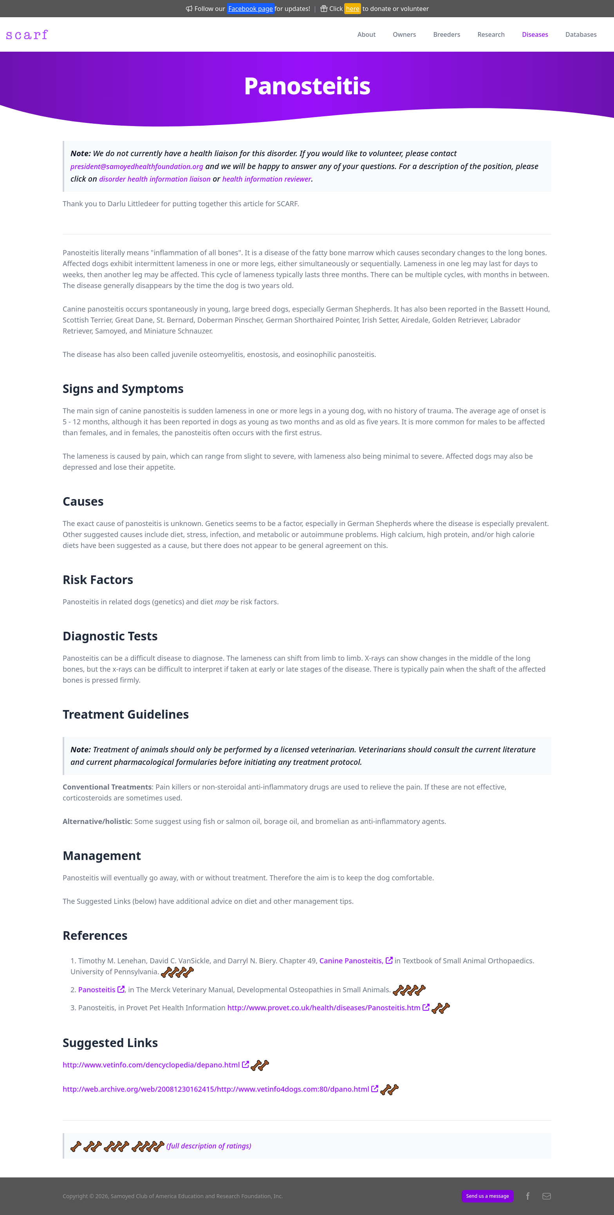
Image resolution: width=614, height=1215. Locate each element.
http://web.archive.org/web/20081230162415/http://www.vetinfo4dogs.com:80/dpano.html (216, 1089)
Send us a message (487, 1196)
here (352, 8)
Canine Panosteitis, (352, 960)
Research (491, 34)
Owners (404, 34)
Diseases (535, 34)
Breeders (446, 34)
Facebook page (250, 8)
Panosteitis (97, 989)
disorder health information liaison (155, 179)
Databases (581, 34)
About (367, 34)
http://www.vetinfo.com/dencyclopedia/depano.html (151, 1064)
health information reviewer (266, 179)
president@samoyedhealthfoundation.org (136, 166)
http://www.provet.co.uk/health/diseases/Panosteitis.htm (324, 1007)
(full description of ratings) (208, 1145)
